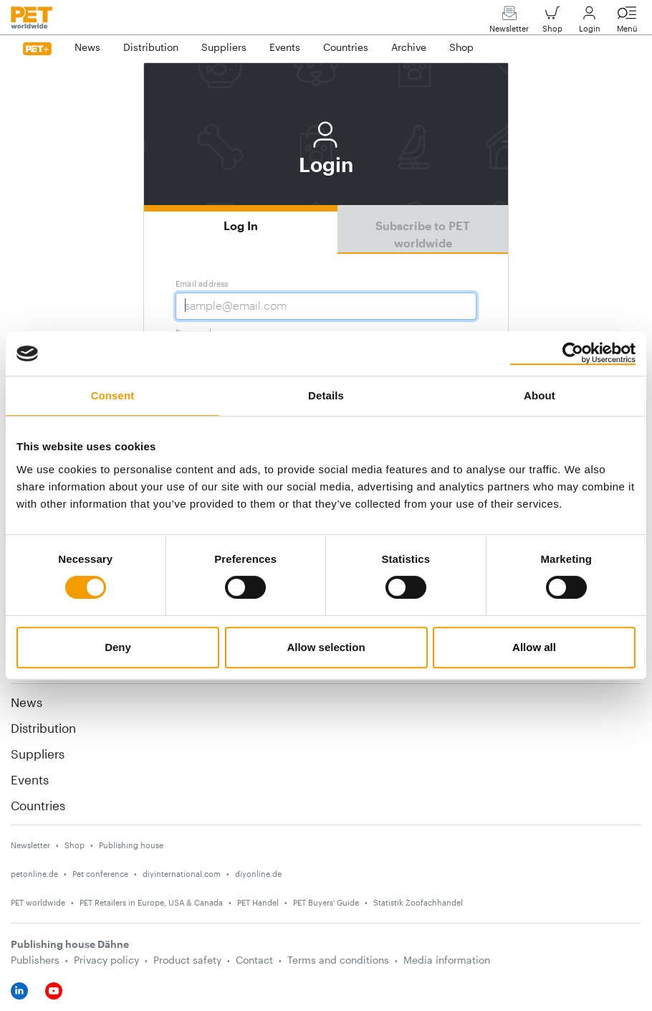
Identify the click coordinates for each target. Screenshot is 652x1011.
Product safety (187, 960)
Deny (118, 647)
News (26, 702)
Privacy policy (106, 960)
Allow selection (326, 647)
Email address (202, 283)
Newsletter (509, 22)
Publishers (35, 960)
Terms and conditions (338, 960)
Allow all (534, 647)
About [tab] (539, 395)
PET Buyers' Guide (326, 902)
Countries (38, 805)
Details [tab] (326, 395)
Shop (552, 22)
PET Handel (258, 902)
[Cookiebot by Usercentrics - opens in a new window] (573, 353)
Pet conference (100, 873)
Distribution (43, 728)
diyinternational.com (182, 873)
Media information (446, 960)
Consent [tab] (113, 395)
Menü (627, 22)
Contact (254, 960)
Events (30, 779)
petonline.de (34, 873)
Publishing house (131, 845)
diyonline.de (258, 873)
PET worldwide (38, 902)
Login (589, 22)
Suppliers (37, 753)
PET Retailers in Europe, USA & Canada (151, 902)
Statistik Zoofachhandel (418, 902)
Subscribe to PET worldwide (422, 234)
